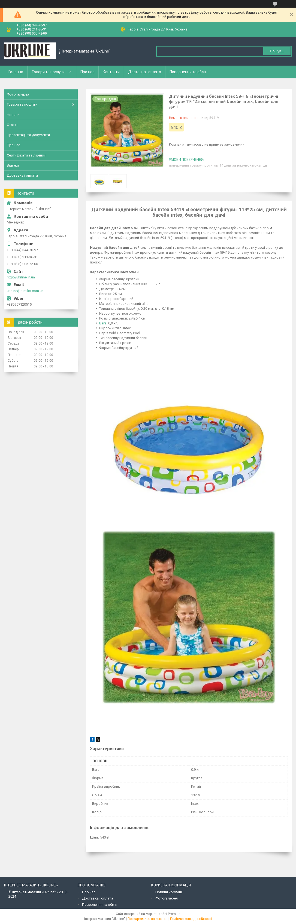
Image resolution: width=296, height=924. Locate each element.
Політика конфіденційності (191, 919)
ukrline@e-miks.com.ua (25, 291)
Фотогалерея (18, 94)
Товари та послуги (48, 72)
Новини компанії (169, 892)
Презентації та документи (28, 135)
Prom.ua (174, 914)
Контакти (111, 72)
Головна (15, 72)
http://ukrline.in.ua (21, 277)
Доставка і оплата (144, 72)
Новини (13, 115)
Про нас (87, 72)
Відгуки (13, 165)
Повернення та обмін (188, 72)
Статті (12, 125)
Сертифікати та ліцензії (26, 155)
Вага (103, 323)
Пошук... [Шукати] (277, 51)
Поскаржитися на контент (148, 919)
